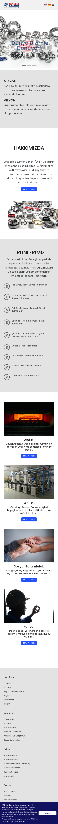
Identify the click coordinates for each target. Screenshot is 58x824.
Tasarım (7, 782)
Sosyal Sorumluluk (12, 727)
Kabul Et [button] (47, 813)
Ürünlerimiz (9, 763)
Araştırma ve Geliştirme (14, 723)
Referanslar (9, 687)
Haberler (7, 670)
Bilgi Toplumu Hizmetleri (14, 678)
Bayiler (7, 682)
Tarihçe (7, 710)
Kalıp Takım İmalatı (12, 795)
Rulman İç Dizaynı (11, 746)
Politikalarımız (10, 714)
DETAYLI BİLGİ (29, 176)
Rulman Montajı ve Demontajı (17, 750)
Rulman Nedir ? (10, 742)
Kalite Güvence (10, 787)
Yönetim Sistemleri (12, 719)
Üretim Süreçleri (11, 791)
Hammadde (9, 778)
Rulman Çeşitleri (11, 759)
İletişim (7, 691)
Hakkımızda (9, 706)
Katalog (7, 674)
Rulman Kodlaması (12, 755)
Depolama (8, 799)
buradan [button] (13, 821)
